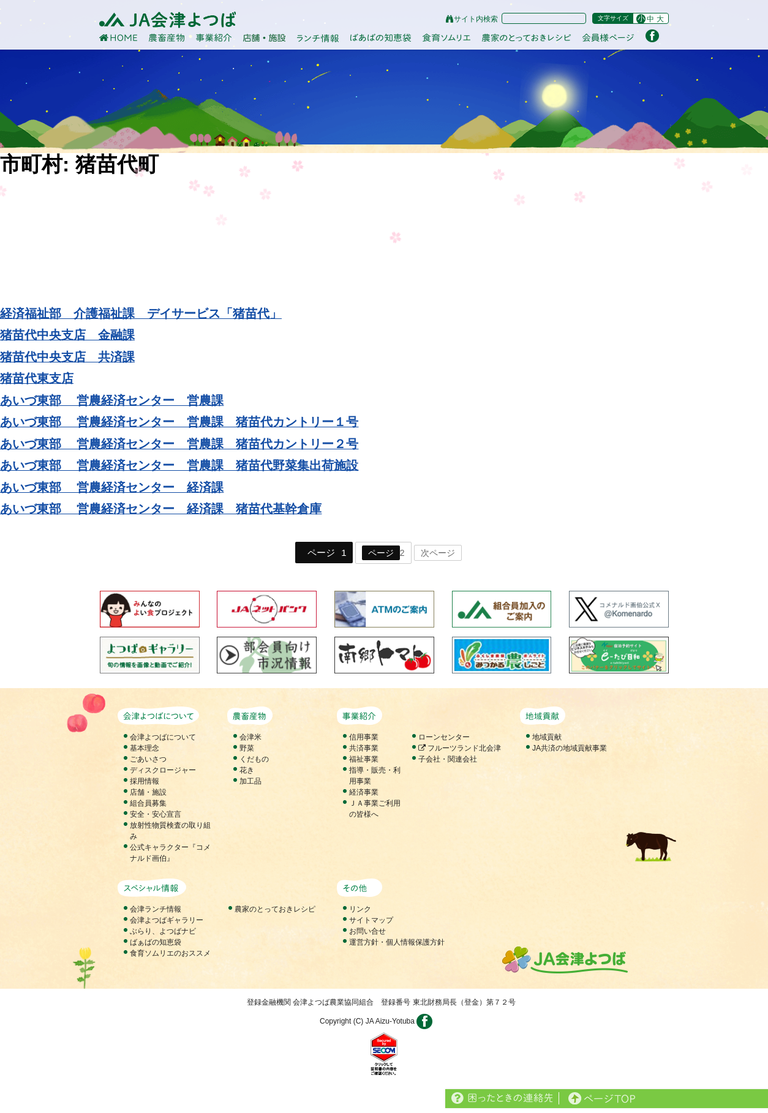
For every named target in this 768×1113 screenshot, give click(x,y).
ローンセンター (444, 737)
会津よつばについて (163, 737)
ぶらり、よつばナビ (163, 931)
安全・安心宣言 (155, 814)
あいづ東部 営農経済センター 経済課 (112, 487)
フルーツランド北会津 (459, 748)
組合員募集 (148, 803)
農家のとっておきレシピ (275, 909)
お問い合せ (367, 931)
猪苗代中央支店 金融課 (67, 335)
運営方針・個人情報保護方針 (397, 942)
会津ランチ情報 (155, 909)
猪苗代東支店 (36, 378)
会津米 (250, 737)
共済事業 (363, 748)
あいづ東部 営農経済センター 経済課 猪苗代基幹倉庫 (161, 508)
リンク (360, 909)
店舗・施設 (148, 792)
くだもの (254, 759)
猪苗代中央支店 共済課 (67, 357)
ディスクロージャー (163, 770)
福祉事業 (363, 759)
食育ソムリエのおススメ (170, 953)
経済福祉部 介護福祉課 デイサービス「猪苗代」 (141, 313)
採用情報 (144, 781)
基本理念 (144, 748)
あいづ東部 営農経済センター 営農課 (112, 400)
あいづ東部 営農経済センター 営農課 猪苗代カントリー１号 (179, 422)
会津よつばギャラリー (166, 920)
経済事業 (363, 792)
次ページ (438, 553)
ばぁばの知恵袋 (155, 942)
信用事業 (363, 737)
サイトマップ (371, 920)
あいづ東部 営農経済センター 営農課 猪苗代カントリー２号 (179, 444)
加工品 (250, 781)
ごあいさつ (148, 759)
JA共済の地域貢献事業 (569, 748)
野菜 (246, 748)
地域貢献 (547, 737)
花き (246, 770)
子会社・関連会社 (447, 759)
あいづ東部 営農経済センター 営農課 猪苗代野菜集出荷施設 (179, 465)
